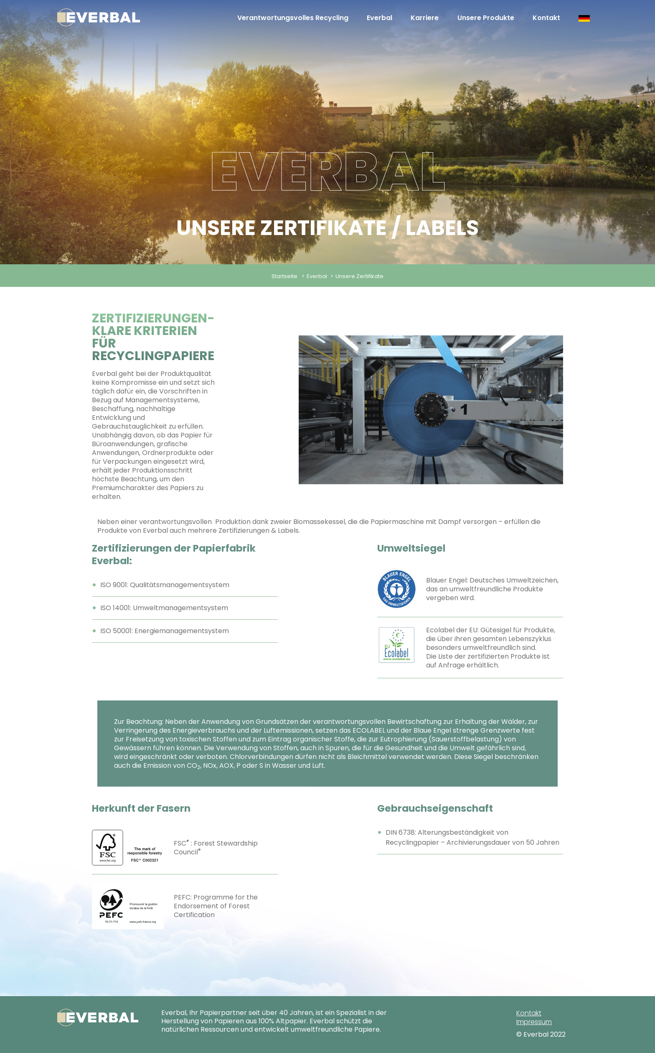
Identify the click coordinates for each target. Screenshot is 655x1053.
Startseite (284, 276)
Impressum (534, 1021)
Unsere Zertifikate (359, 276)
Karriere (425, 18)
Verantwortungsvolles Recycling (292, 18)
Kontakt (546, 18)
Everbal (379, 18)
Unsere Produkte (485, 18)
